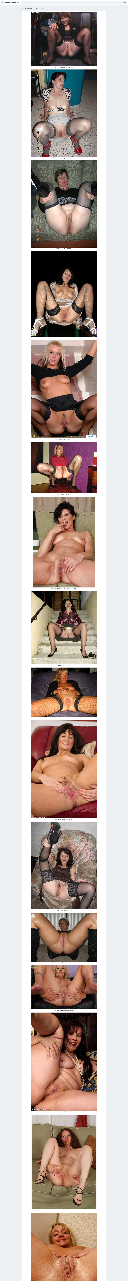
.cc (12, 2)
